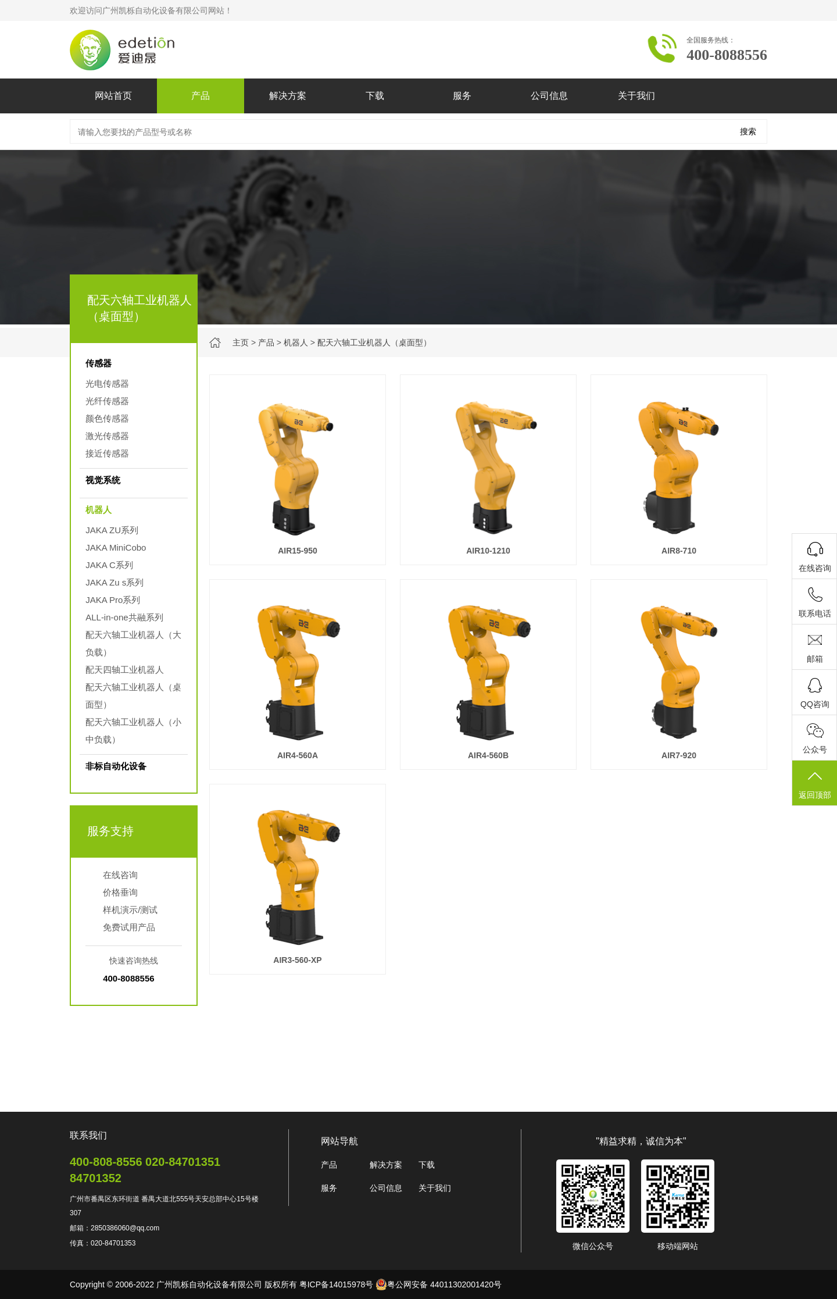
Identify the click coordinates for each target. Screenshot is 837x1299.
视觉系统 (102, 480)
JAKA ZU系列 (111, 530)
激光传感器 (107, 436)
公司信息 (549, 96)
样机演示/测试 (130, 910)
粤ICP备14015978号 (336, 1284)
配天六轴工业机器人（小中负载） (133, 730)
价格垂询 (120, 892)
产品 (200, 96)
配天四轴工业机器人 (124, 670)
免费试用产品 (129, 927)
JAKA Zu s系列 (114, 582)
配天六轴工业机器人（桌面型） (374, 342)
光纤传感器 (107, 401)
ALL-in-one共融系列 (124, 617)
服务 (462, 96)
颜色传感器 (107, 418)
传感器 (98, 363)
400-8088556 (128, 978)
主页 (241, 342)
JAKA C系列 (109, 565)
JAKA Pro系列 (112, 600)
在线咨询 (120, 875)
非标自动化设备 (115, 766)
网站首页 (113, 96)
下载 (375, 96)
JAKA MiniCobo (115, 547)
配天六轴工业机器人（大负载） (133, 643)
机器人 (296, 342)
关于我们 (636, 96)
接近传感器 (107, 453)
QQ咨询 (814, 704)
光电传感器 (107, 383)
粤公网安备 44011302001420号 (438, 1284)
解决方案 (287, 96)
